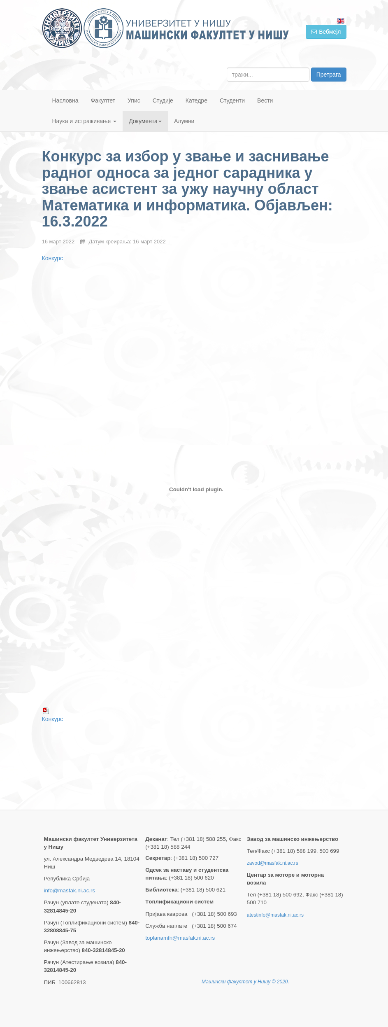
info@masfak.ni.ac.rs (69, 890)
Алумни (184, 121)
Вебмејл (326, 31)
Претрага (328, 74)
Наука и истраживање (84, 121)
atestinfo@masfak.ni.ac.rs (275, 915)
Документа (145, 121)
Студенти (232, 100)
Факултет (103, 100)
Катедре (196, 100)
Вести (265, 100)
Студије (163, 100)
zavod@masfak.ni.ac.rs (272, 863)
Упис (134, 100)
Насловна (65, 100)
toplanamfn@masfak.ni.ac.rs (180, 938)
